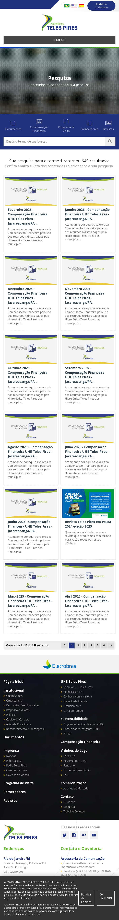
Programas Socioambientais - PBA (83, 724)
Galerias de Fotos (16, 770)
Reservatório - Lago (74, 761)
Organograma (14, 700)
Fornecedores (15, 791)
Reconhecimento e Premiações (25, 729)
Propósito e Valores (17, 710)
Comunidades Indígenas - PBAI (81, 729)
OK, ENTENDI (106, 896)
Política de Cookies (86, 898)
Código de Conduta (17, 719)
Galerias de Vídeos (17, 775)
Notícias (11, 756)
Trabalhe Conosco (74, 811)
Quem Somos (14, 696)
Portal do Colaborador (101, 6)
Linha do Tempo (73, 711)
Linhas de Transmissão (76, 770)
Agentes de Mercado (75, 788)
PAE (65, 775)
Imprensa (11, 750)
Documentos (14, 737)
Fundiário (69, 765)
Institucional (14, 690)
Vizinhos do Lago (74, 750)
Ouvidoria (69, 802)
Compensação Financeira (80, 741)
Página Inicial (14, 681)
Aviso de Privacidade (18, 724)
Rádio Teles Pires (16, 765)
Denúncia (69, 807)
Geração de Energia (75, 701)
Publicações (13, 761)
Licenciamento (72, 706)
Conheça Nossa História (77, 696)
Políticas (11, 715)
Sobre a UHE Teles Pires (77, 687)
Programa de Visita (19, 783)
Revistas (10, 800)
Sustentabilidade (74, 718)
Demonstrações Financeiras (22, 705)
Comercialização (73, 783)
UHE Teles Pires (73, 681)
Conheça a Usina (73, 692)
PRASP (67, 734)
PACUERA (69, 756)
